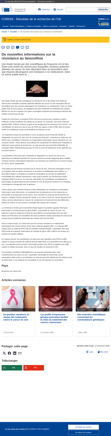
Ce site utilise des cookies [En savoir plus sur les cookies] (15, 429)
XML (14, 368)
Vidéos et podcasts (50, 26)
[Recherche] (103, 9)
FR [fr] (17, 47)
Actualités (63, 26)
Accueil (5, 26)
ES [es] (13, 47)
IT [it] (22, 47)
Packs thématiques (17, 26)
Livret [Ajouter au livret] (90, 351)
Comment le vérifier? (46, 1)
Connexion (44, 9)
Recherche (80, 26)
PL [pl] (27, 47)
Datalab (72, 26)
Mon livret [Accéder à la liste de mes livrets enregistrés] (103, 352)
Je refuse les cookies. (83, 432)
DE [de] (3, 47)
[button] (58, 9)
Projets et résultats (34, 26)
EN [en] (8, 47)
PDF (35, 368)
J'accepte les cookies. (83, 427)
